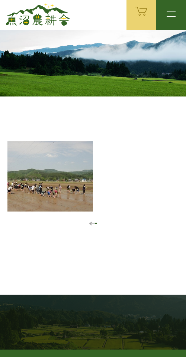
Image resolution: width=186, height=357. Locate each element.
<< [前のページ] (89, 223)
